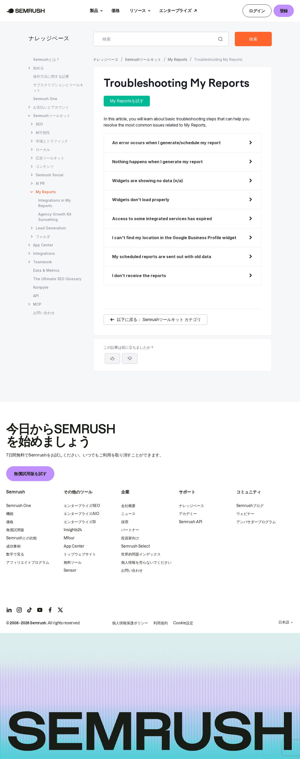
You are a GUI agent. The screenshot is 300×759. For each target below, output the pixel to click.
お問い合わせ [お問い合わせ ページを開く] (44, 312)
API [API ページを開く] (36, 296)
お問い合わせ (132, 570)
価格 (115, 10)
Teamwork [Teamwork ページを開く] (42, 262)
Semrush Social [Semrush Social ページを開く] (49, 175)
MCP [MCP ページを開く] (37, 304)
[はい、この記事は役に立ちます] (112, 358)
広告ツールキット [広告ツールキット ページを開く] (50, 158)
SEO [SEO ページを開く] (39, 124)
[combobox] (155, 39)
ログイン (257, 10)
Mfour (69, 538)
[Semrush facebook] (50, 610)
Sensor (70, 570)
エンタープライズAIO (81, 514)
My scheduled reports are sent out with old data (161, 256)
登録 (284, 10)
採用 (124, 522)
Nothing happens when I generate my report (157, 161)
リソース (138, 10)
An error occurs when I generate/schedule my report (167, 142)
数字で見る (15, 554)
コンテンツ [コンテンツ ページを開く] (45, 166)
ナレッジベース (49, 39)
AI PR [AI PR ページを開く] (40, 183)
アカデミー (188, 514)
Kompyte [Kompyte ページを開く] (41, 287)
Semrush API (190, 522)
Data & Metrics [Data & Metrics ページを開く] (46, 270)
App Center (74, 546)
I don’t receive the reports (139, 275)
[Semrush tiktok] (29, 610)
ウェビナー (245, 514)
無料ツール (73, 562)
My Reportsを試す (127, 100)
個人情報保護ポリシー (130, 623)
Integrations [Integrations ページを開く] (44, 253)
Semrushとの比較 (21, 538)
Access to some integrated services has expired (162, 218)
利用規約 (160, 623)
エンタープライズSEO (82, 506)
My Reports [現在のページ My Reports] (46, 192)
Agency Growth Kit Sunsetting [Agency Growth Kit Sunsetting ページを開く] (54, 217)
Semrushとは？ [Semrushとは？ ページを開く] (46, 59)
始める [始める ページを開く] (38, 68)
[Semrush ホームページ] (25, 11)
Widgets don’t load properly (140, 199)
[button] (130, 358)
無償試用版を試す (30, 473)
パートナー (130, 530)
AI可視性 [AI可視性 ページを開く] (43, 132)
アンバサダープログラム (256, 522)
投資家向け (130, 538)
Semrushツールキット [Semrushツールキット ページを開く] (51, 115)
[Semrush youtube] (40, 610)
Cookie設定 (183, 623)
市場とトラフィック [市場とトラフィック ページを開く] (52, 141)
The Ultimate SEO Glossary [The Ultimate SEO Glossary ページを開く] (57, 279)
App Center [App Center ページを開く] (43, 245)
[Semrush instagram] (19, 610)
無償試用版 (15, 530)
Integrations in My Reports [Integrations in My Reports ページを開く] (54, 203)
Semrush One (18, 506)
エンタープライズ (175, 10)
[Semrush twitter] (60, 610)
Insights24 (73, 530)
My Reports (177, 59)
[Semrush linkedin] (9, 610)
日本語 (283, 622)
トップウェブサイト (80, 554)
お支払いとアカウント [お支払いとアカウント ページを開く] (51, 107)
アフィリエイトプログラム (27, 562)
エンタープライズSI (80, 522)
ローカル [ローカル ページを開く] (43, 149)
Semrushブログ (250, 506)
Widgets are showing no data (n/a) (147, 180)
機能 (9, 514)
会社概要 (128, 506)
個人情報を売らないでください (146, 562)
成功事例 (13, 546)
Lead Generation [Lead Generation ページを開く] (51, 228)
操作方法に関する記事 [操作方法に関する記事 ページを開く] (51, 76)
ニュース (128, 514)
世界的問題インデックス (141, 554)
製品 (94, 10)
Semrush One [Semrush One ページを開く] (45, 98)
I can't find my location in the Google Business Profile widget (174, 237)
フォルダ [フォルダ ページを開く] (43, 236)
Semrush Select (135, 546)
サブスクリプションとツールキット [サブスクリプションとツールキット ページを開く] (58, 87)
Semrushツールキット (143, 59)
